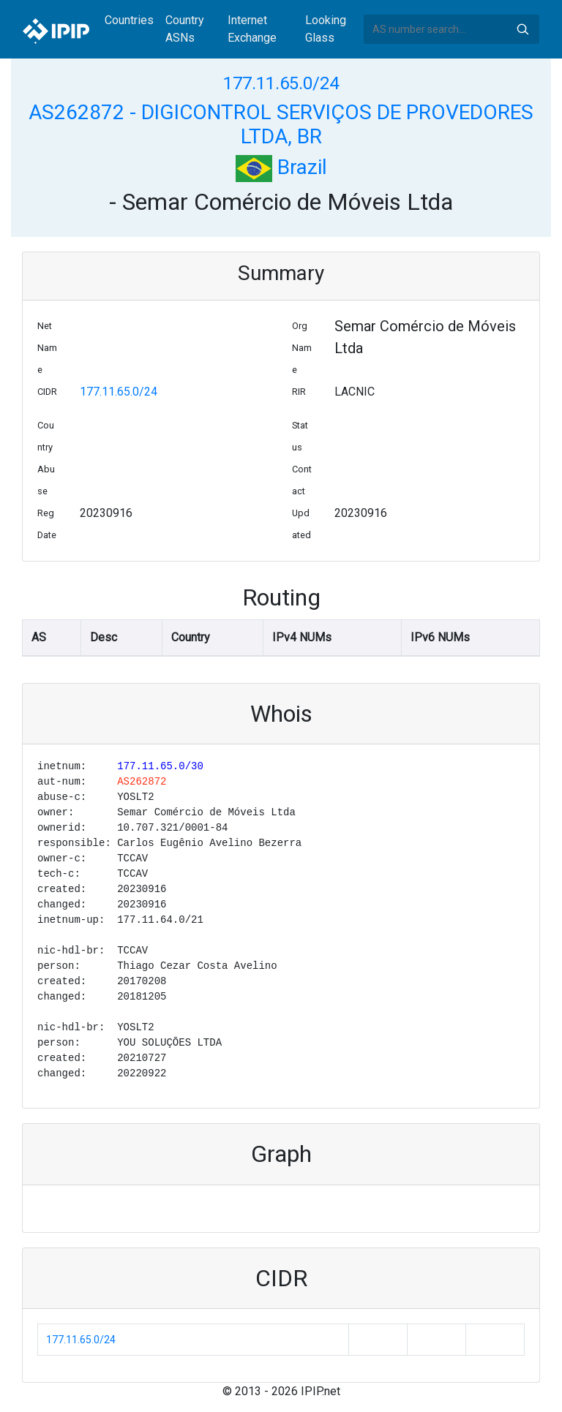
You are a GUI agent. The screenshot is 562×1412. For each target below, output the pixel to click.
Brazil (281, 167)
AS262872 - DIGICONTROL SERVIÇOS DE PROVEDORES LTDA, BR (281, 124)
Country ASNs (184, 29)
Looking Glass (325, 29)
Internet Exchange (252, 29)
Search (522, 29)
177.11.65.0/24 (281, 83)
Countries (129, 20)
